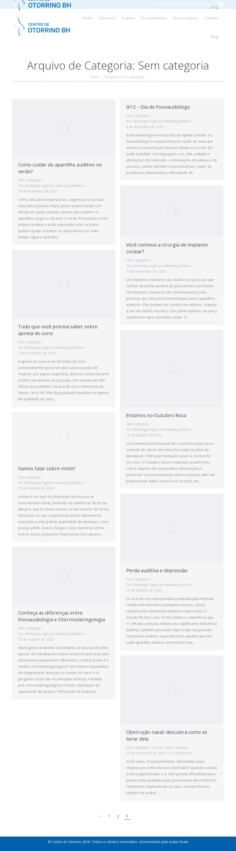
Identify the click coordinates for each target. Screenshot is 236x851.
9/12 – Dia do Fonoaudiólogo (158, 107)
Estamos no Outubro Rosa (156, 415)
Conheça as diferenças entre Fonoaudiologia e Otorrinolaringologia (61, 616)
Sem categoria (29, 180)
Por (50, 185)
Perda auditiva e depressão (157, 570)
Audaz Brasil (178, 841)
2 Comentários (180, 753)
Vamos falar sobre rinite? (46, 468)
